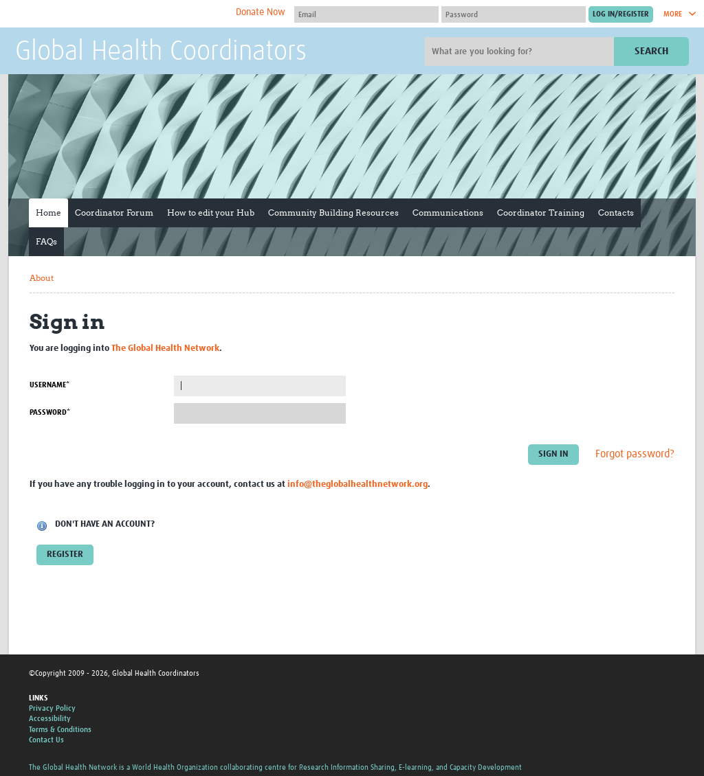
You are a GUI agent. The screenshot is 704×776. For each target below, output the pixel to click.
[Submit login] (620, 14)
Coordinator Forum (114, 212)
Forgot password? (634, 453)
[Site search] (521, 51)
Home (48, 212)
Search (651, 51)
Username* (49, 385)
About (42, 278)
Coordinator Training (540, 212)
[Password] (513, 14)
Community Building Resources (333, 212)
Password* (50, 412)
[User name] (366, 14)
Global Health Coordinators (161, 52)
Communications (447, 212)
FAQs (46, 241)
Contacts (616, 212)
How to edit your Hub (210, 212)
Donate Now (260, 12)
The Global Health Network (118, 14)
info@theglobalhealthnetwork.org (357, 484)
